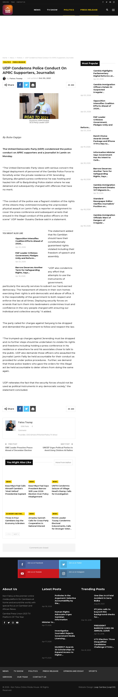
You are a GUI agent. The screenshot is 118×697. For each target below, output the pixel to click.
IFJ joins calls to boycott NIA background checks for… (104, 613)
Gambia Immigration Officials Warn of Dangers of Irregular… (104, 219)
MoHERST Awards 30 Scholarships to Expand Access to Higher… (64, 651)
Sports (93, 671)
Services (6, 2)
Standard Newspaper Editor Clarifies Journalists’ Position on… (103, 202)
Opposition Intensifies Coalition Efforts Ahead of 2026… (29, 241)
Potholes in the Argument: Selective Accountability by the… (65, 599)
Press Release (19, 62)
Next (16, 534)
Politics (69, 10)
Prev (8, 534)
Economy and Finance (15, 514)
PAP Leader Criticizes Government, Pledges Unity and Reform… (26, 255)
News (37, 10)
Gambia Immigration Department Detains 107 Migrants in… (104, 187)
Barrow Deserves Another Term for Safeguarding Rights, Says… (29, 270)
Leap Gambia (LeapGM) (104, 687)
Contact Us (21, 2)
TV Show (52, 10)
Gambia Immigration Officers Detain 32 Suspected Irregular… (104, 88)
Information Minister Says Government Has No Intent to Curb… (104, 156)
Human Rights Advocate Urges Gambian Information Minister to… (57, 617)
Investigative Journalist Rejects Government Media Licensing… (65, 634)
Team (13, 2)
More (83, 10)
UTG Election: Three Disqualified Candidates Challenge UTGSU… (104, 643)
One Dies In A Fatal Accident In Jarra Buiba (104, 598)
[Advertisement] (59, 35)
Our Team (22, 677)
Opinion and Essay (73, 671)
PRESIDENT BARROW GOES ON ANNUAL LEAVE (104, 628)
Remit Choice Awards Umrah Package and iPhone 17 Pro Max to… (104, 140)
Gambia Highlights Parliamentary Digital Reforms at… (103, 73)
